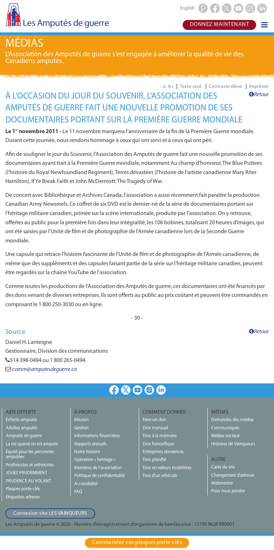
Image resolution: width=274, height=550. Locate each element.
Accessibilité (85, 484)
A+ (171, 86)
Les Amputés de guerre (57, 15)
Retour (259, 95)
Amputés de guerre (24, 436)
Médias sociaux (225, 436)
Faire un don (154, 420)
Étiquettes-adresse (23, 497)
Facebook (114, 390)
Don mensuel (155, 428)
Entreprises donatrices (163, 452)
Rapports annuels (90, 444)
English (187, 8)
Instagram (149, 390)
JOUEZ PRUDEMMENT (26, 473)
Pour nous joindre (228, 491)
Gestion (81, 428)
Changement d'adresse (232, 475)
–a (163, 86)
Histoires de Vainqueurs (233, 444)
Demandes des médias (232, 420)
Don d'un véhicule (160, 475)
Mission (81, 420)
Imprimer (259, 86)
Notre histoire (87, 452)
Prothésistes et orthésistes (30, 465)
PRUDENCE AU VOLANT (28, 481)
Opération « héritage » (94, 459)
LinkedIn (161, 390)
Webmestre (222, 483)
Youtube (137, 390)
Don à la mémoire (160, 436)
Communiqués (225, 428)
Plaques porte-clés (23, 489)
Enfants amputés (21, 420)
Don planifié (154, 459)
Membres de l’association (98, 468)
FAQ (78, 491)
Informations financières (97, 436)
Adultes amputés (21, 428)
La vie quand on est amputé (32, 444)
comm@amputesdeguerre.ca (44, 369)
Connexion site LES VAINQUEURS (50, 513)
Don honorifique (158, 444)
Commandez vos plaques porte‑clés (137, 542)
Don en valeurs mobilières (167, 468)
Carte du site (223, 467)
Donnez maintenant (219, 24)
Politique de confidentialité (99, 475)
